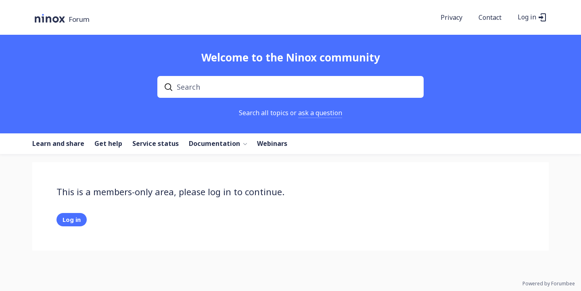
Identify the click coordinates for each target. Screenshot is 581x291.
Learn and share (58, 144)
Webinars (272, 144)
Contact (490, 18)
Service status (155, 144)
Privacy (451, 18)
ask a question (320, 112)
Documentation (214, 144)
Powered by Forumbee (548, 284)
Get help (108, 144)
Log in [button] (527, 17)
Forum (79, 19)
